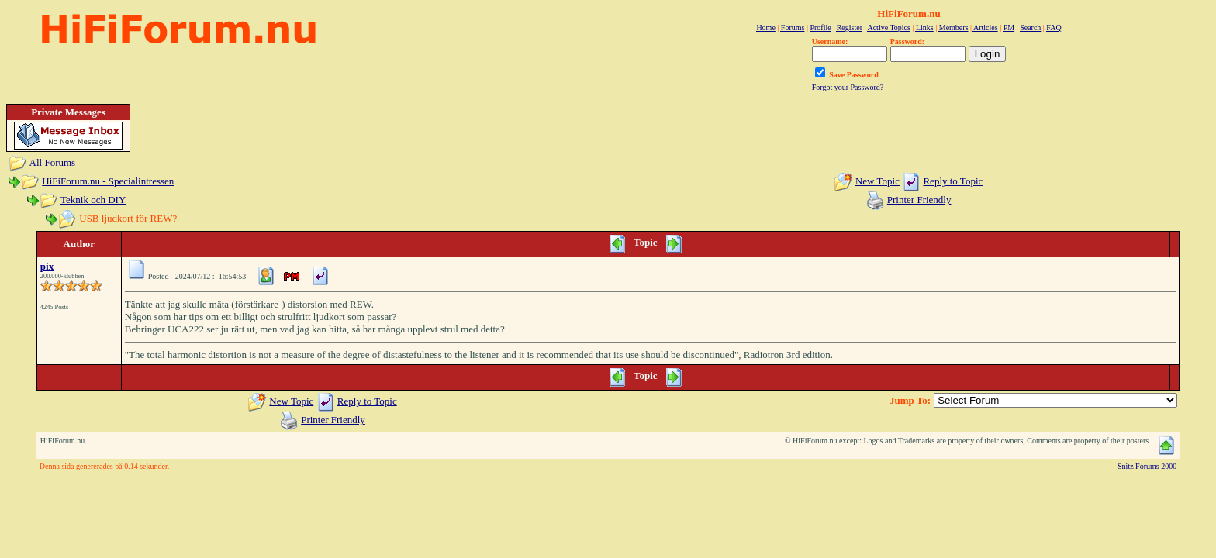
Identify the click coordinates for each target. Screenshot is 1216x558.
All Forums (52, 162)
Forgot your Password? (848, 87)
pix (47, 266)
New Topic (877, 181)
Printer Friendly (919, 199)
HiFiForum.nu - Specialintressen (108, 181)
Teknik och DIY (93, 199)
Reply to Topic (953, 181)
